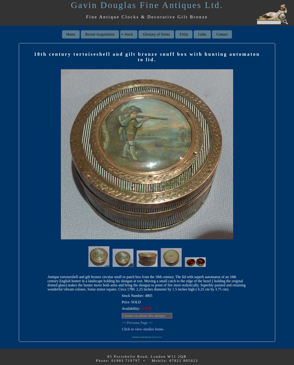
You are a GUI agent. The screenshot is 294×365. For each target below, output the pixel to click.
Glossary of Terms (156, 34)
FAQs (184, 34)
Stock (128, 34)
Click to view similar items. (143, 329)
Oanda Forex (156, 337)
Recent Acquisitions (100, 34)
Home (70, 34)
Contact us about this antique (143, 316)
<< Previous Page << (137, 323)
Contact (222, 34)
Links (202, 34)
